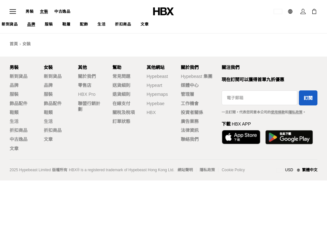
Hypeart (154, 85)
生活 (14, 121)
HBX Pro (86, 94)
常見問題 (121, 76)
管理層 (187, 94)
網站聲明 (185, 170)
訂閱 (308, 98)
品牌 (14, 85)
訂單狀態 (121, 121)
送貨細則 (121, 85)
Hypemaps (157, 94)
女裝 (44, 11)
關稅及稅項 (123, 112)
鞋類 (14, 112)
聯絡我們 (190, 139)
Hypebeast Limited (35, 170)
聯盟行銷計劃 (89, 106)
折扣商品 (18, 130)
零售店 (84, 85)
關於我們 (87, 76)
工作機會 (190, 103)
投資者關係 (192, 112)
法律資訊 (190, 130)
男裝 (30, 11)
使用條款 (278, 112)
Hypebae (155, 103)
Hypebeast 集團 (196, 76)
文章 (14, 148)
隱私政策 (295, 112)
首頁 (14, 44)
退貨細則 (121, 94)
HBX (151, 112)
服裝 (14, 94)
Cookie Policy (233, 170)
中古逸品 (62, 11)
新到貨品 (18, 76)
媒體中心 (190, 85)
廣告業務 (190, 121)
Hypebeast (157, 76)
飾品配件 (18, 103)
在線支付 (121, 103)
